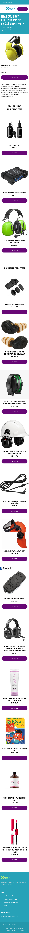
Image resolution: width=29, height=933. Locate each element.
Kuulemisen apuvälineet (11, 902)
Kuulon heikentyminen (10, 899)
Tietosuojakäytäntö (11, 930)
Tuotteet (23, 9)
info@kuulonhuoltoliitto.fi (7, 2)
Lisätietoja (14, 77)
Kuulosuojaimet (13, 65)
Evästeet (20, 928)
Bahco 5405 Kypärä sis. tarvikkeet (14, 551)
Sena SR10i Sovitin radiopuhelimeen (14, 599)
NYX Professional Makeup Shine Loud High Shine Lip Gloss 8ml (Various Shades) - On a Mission (14, 850)
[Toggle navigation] (3, 8)
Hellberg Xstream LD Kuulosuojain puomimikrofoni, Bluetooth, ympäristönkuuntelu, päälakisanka (14, 648)
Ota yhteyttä (13, 928)
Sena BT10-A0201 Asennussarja (14, 304)
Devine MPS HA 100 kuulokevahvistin (14, 193)
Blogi (5, 905)
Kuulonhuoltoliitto (9, 896)
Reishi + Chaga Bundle (14, 145)
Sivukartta (21, 930)
